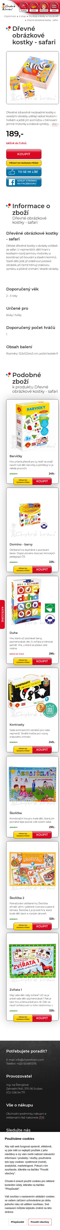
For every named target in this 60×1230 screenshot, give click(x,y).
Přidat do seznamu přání (23, 163)
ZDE (41, 1117)
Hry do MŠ (53, 16)
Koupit (42, 481)
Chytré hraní (10, 16)
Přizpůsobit (17, 1222)
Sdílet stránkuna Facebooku (23, 182)
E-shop (22, 16)
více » (55, 123)
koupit (23, 154)
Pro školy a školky (37, 16)
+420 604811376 (26, 1063)
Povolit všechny (40, 1222)
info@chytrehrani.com (30, 1059)
